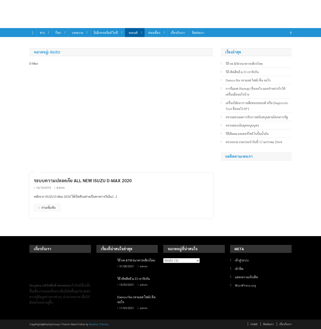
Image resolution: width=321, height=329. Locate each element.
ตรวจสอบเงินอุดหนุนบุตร (242, 125)
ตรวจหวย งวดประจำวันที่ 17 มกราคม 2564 (254, 142)
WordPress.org (245, 285)
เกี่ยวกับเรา (178, 33)
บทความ (77, 33)
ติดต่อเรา (198, 33)
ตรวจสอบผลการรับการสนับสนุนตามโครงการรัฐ (257, 117)
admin (60, 187)
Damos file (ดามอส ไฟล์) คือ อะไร (248, 80)
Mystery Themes (98, 324)
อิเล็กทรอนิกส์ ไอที (106, 33)
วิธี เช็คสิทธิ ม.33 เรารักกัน (242, 72)
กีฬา (58, 33)
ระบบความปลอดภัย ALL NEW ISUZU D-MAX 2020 (83, 180)
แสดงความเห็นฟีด (246, 277)
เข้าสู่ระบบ (242, 260)
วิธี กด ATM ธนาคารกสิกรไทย (244, 63)
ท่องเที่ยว (154, 33)
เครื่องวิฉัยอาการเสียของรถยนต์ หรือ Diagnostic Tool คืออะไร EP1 (257, 106)
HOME (254, 324)
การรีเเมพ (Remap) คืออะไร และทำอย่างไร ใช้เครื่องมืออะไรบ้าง (255, 91)
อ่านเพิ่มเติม (47, 207)
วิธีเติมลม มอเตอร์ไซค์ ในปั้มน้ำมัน (247, 134)
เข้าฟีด (239, 269)
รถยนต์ (133, 33)
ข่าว (42, 33)
